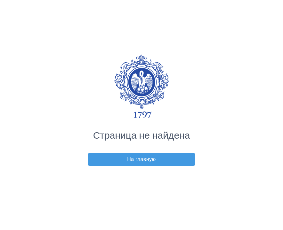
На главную (141, 159)
